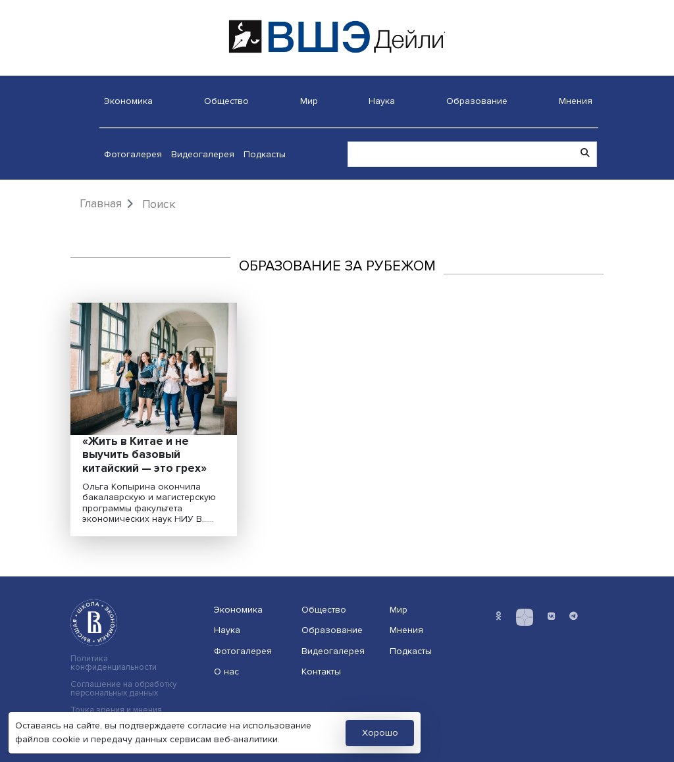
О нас (226, 671)
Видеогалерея (202, 154)
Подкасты (265, 154)
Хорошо (380, 732)
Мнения (575, 101)
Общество (226, 101)
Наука (382, 101)
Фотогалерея (133, 154)
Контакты (321, 671)
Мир (309, 101)
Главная (101, 204)
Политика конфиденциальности (113, 663)
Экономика (128, 101)
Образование (476, 101)
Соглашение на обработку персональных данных (123, 689)
